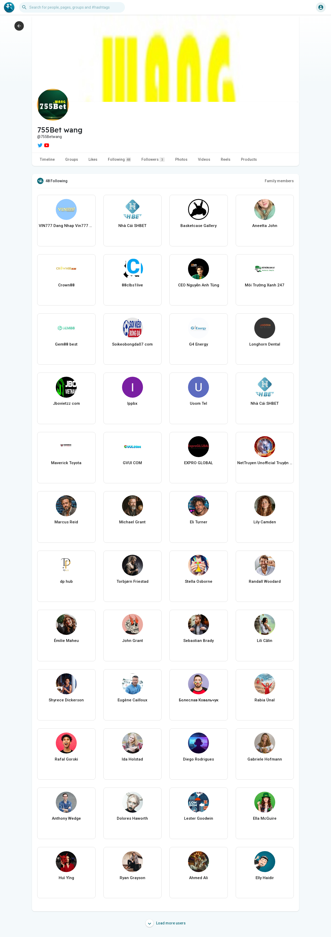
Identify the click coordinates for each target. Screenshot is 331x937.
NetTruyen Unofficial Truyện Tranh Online (265, 463)
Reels (225, 159)
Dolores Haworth (132, 818)
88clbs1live (132, 285)
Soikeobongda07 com (132, 344)
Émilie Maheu (66, 640)
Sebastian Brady (198, 640)
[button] (72, 7)
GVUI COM (132, 463)
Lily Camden (264, 522)
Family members (279, 181)
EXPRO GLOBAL (198, 463)
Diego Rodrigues (198, 759)
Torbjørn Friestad (132, 581)
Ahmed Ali (198, 877)
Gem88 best (66, 344)
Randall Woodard (265, 581)
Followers (153, 159)
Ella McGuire (265, 818)
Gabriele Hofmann (264, 759)
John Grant (132, 640)
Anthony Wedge (66, 818)
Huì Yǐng (66, 877)
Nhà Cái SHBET (132, 225)
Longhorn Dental (264, 344)
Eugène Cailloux (132, 700)
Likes (93, 159)
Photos (181, 159)
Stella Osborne (198, 581)
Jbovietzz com (66, 403)
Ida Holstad (132, 759)
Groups (71, 159)
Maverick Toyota (66, 463)
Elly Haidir (265, 877)
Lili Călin (264, 640)
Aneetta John (264, 225)
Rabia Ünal (265, 700)
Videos (204, 159)
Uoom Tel (198, 403)
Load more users (166, 923)
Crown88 (66, 285)
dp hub (66, 581)
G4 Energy (198, 344)
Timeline (47, 159)
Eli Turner (198, 522)
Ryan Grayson (132, 877)
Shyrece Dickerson (66, 700)
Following (119, 159)
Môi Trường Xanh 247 (264, 285)
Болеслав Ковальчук (198, 700)
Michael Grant (132, 522)
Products (249, 159)
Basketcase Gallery (198, 225)
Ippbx (132, 403)
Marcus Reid (66, 522)
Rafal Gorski (66, 759)
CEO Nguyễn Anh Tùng (198, 285)
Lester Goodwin (198, 818)
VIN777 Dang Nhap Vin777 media (66, 225)
